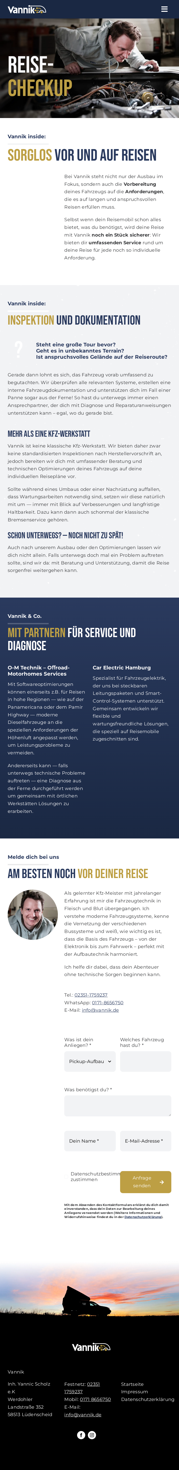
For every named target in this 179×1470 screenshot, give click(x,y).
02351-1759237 (91, 995)
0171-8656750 (107, 1003)
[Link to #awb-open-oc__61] (164, 9)
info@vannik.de (100, 1011)
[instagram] (92, 1435)
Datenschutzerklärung (142, 1217)
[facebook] (81, 1435)
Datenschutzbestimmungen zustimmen (104, 1177)
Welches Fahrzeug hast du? (142, 1043)
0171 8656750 (95, 1399)
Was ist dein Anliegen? (78, 1043)
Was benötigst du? (88, 1090)
